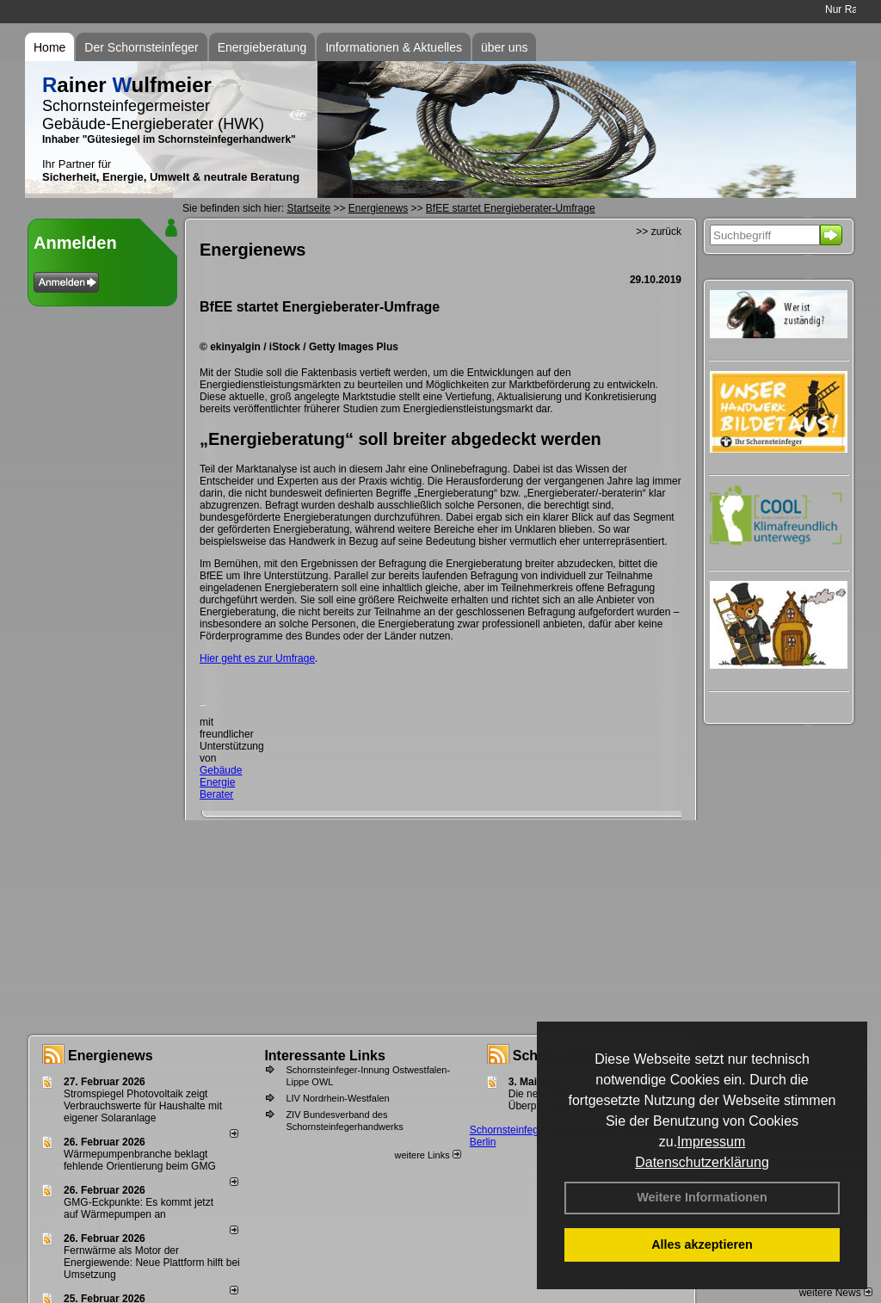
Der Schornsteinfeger (141, 47)
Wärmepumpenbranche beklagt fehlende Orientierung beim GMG (140, 1160)
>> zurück (658, 231)
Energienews (110, 1055)
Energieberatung (262, 47)
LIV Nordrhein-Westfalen (337, 1098)
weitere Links (427, 1155)
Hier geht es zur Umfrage (257, 658)
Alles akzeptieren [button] (702, 1244)
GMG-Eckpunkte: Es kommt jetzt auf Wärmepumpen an (138, 1208)
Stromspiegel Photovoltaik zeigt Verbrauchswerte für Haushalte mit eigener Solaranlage (143, 1106)
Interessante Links (324, 1055)
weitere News (835, 1293)
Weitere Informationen (702, 1197)
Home (49, 47)
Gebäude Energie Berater (221, 782)
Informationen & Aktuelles (393, 47)
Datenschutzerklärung (702, 1162)
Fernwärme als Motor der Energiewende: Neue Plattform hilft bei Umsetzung (152, 1262)
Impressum (711, 1141)
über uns (504, 47)
